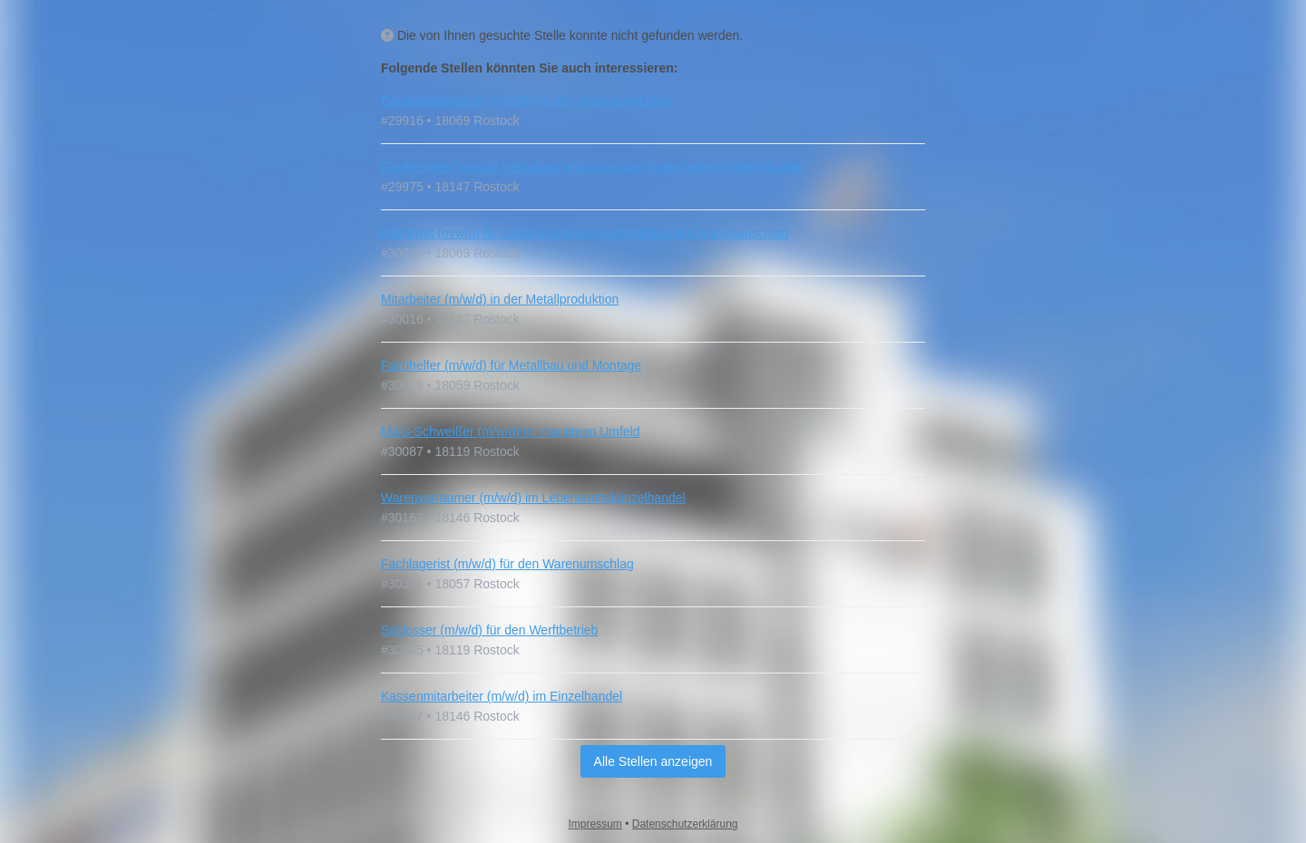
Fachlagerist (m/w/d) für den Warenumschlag (507, 564)
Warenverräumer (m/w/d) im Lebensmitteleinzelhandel (533, 497)
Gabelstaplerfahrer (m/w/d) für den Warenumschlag (525, 100)
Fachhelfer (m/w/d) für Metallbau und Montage (511, 365)
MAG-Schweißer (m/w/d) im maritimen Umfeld (510, 431)
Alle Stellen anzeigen (653, 761)
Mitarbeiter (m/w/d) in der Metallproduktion (500, 299)
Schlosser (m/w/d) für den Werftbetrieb (489, 630)
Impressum (595, 824)
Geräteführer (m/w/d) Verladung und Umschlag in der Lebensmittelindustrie (592, 167)
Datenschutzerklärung (685, 824)
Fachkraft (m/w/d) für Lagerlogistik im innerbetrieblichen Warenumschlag (584, 233)
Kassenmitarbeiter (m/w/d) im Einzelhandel (501, 696)
